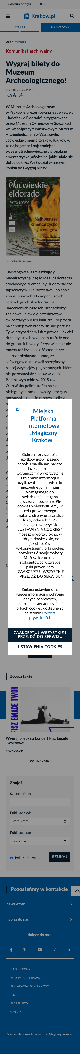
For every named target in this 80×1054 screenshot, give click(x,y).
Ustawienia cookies (40, 647)
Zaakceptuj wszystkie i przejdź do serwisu (40, 635)
